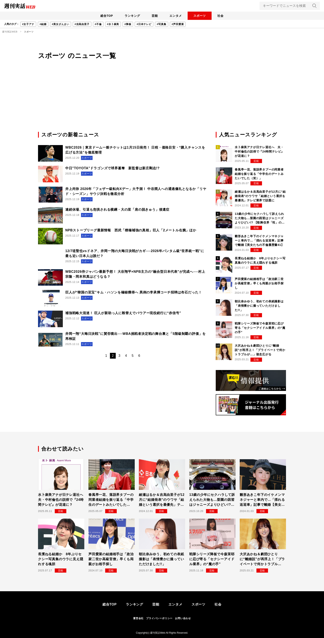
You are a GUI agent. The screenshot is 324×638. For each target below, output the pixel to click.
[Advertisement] (162, 100)
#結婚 (43, 24)
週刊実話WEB (10, 31)
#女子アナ (28, 24)
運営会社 (138, 618)
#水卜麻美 (113, 24)
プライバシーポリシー (159, 618)
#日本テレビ (144, 24)
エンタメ (176, 15)
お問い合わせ (183, 618)
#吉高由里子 (82, 24)
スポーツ (202, 15)
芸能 (154, 15)
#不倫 (98, 24)
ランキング (130, 15)
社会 (224, 15)
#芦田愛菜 (178, 24)
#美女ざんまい (60, 24)
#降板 (127, 24)
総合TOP (103, 15)
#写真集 (161, 24)
